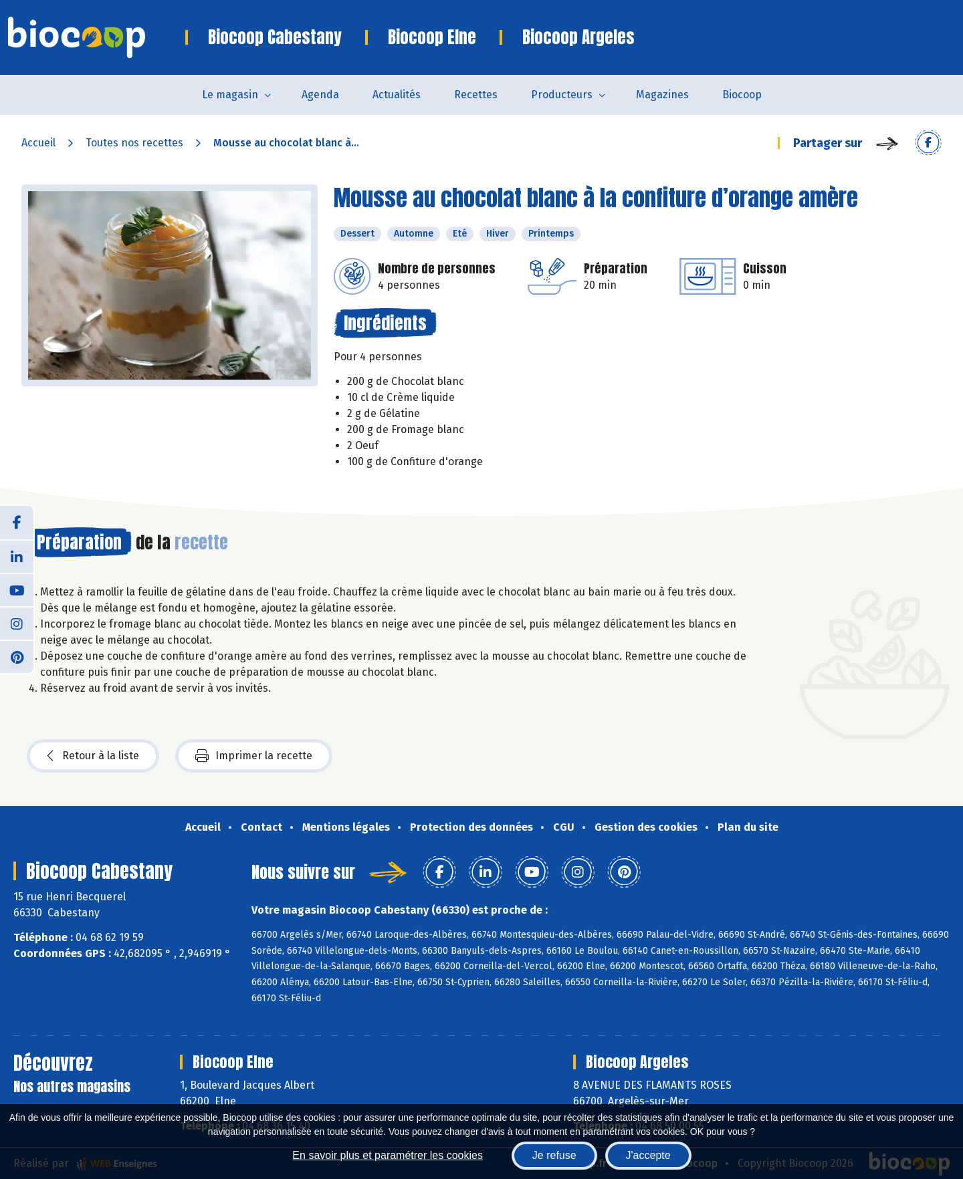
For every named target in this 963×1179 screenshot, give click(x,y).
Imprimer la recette (253, 756)
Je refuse (554, 1155)
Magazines (662, 94)
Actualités (396, 94)
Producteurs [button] (562, 94)
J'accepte (648, 1155)
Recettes (476, 94)
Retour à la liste (93, 756)
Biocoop (742, 94)
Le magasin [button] (230, 94)
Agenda (320, 94)
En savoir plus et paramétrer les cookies (387, 1155)
